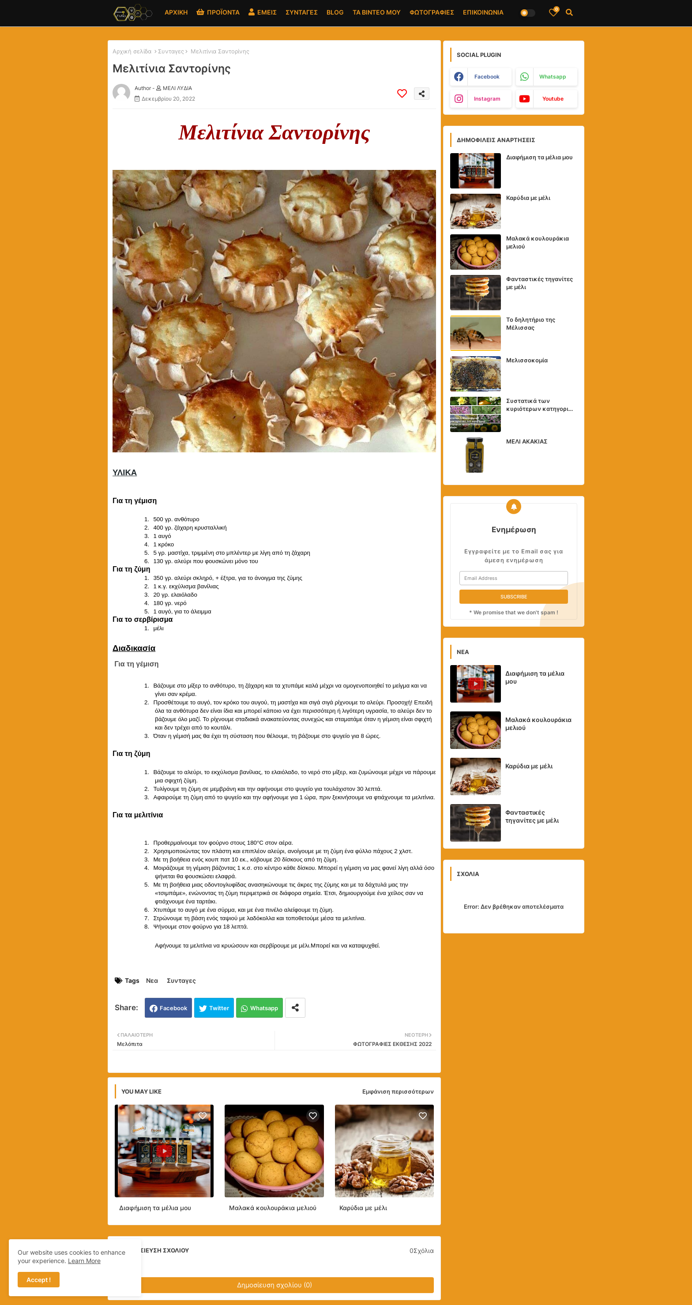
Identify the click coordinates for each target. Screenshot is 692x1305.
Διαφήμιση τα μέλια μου (155, 1207)
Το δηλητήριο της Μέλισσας (530, 323)
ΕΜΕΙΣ (262, 12)
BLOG (335, 12)
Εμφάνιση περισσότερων (398, 1091)
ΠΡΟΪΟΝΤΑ (218, 12)
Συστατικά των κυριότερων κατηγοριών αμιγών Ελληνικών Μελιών (541, 405)
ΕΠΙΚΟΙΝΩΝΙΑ (483, 12)
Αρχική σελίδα (132, 51)
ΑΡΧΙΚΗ (176, 12)
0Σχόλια (422, 1250)
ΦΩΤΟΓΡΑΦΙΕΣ (432, 12)
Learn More (84, 1260)
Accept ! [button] (38, 1279)
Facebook (173, 1008)
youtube (553, 98)
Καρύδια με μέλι (363, 1207)
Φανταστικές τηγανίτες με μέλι (539, 282)
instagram (487, 98)
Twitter (219, 1008)
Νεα (152, 980)
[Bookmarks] (553, 12)
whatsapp (552, 76)
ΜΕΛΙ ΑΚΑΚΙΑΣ (527, 441)
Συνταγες (171, 51)
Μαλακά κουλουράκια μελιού (272, 1207)
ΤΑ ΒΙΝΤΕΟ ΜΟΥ (377, 12)
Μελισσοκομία (527, 360)
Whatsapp (264, 1008)
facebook (487, 76)
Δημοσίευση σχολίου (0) (274, 1285)
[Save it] (402, 93)
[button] (569, 12)
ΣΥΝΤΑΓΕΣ (302, 12)
